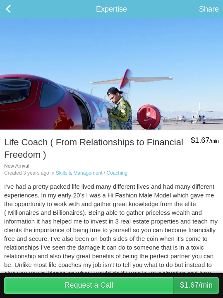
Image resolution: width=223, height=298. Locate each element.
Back (16, 9)
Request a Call (141, 285)
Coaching (116, 173)
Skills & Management (79, 173)
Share (209, 9)
